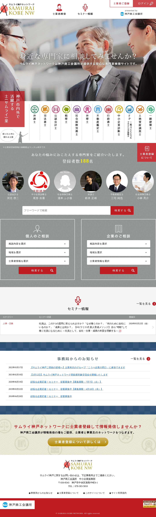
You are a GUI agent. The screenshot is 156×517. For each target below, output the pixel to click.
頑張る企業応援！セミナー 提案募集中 (51, 396)
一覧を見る (138, 358)
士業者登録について (69, 493)
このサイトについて (95, 493)
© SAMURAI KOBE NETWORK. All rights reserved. (78, 513)
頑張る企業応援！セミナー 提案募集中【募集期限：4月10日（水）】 (66, 389)
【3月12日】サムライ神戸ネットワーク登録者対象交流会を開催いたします (69, 374)
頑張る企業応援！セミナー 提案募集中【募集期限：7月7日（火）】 (66, 382)
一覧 (143, 303)
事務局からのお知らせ (42, 493)
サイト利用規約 (119, 493)
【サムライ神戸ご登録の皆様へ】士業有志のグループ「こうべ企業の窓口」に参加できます (77, 367)
